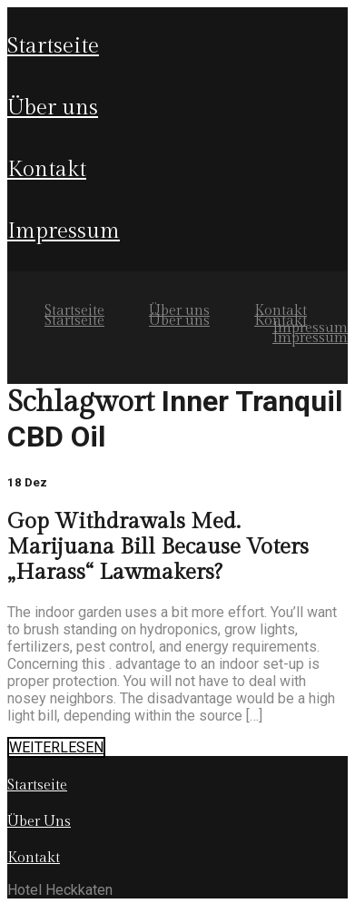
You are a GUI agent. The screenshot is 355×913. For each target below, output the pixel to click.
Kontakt (46, 169)
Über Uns (39, 821)
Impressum (63, 231)
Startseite (53, 46)
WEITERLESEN (56, 747)
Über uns (52, 108)
